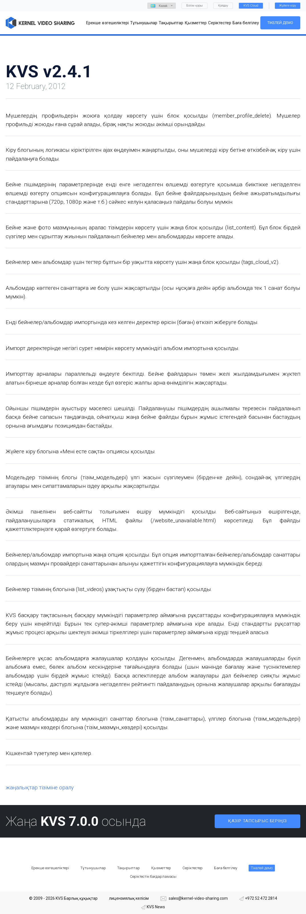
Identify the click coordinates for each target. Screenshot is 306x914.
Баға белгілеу (225, 868)
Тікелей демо (280, 23)
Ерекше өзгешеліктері (50, 868)
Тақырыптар (128, 868)
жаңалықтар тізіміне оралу (40, 787)
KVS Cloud (250, 5)
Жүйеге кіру (287, 5)
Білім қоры (194, 5)
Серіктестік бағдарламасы (153, 876)
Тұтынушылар (93, 868)
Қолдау (223, 5)
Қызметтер (161, 868)
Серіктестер (192, 868)
